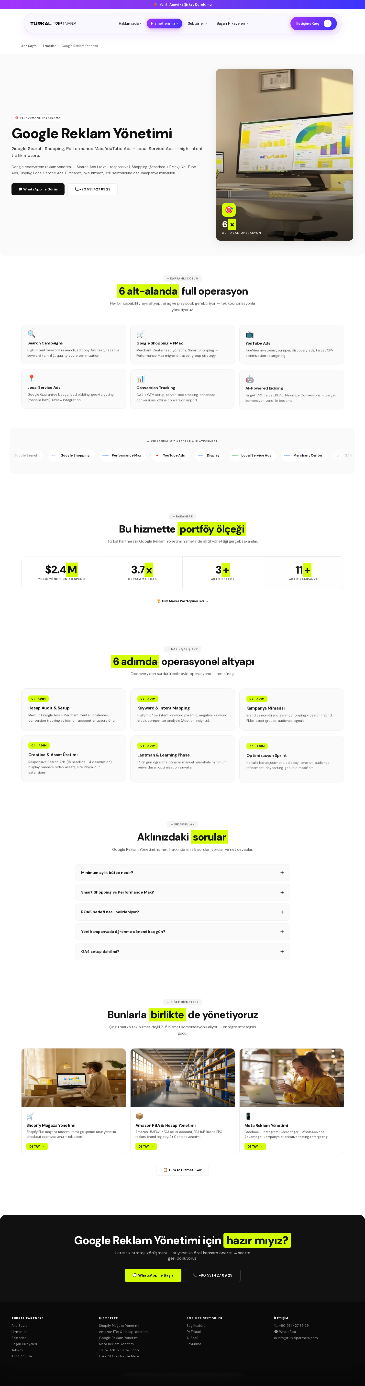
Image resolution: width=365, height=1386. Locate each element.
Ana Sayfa (29, 46)
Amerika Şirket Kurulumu (190, 4)
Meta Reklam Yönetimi (116, 1344)
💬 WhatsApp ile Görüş (38, 189)
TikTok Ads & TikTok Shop (119, 1350)
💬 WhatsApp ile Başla (153, 1275)
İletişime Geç (314, 23)
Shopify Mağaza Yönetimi (119, 1326)
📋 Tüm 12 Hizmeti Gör (182, 1170)
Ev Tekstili (194, 1332)
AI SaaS (192, 1338)
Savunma (194, 1344)
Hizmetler (49, 46)
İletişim (17, 1350)
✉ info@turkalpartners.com (296, 1338)
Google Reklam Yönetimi (118, 1338)
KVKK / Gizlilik (22, 1356)
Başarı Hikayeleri (232, 23)
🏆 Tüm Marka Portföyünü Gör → (183, 601)
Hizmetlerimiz (164, 23)
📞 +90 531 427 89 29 (93, 189)
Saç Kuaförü (196, 1326)
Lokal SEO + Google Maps (119, 1356)
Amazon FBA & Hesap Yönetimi (123, 1332)
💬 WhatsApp (285, 1332)
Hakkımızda (130, 23)
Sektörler (197, 23)
